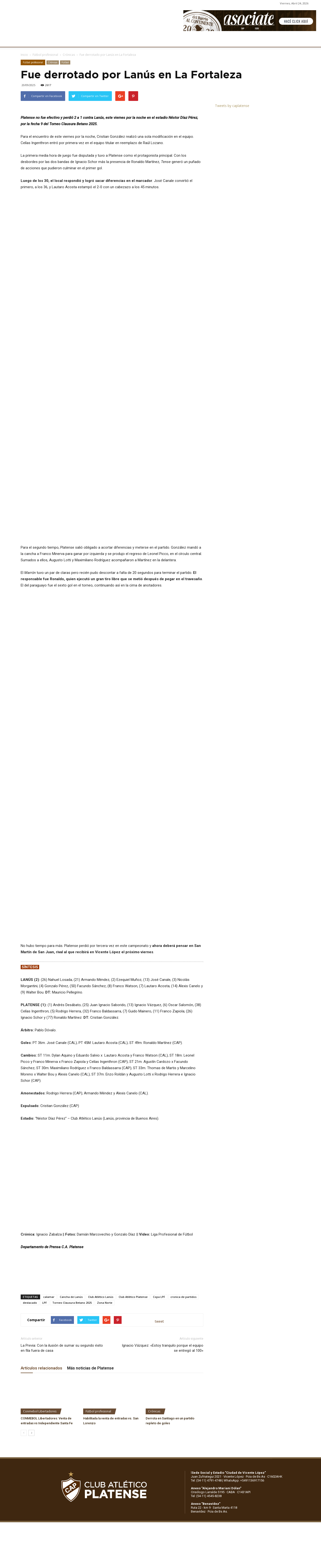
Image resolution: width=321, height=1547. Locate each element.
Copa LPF (159, 1185)
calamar (48, 1185)
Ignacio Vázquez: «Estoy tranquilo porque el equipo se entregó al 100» (162, 1236)
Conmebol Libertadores (39, 1300)
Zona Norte (104, 1191)
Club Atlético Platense (133, 1185)
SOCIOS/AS (183, 40)
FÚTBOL (86, 40)
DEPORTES (108, 40)
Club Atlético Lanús (100, 1185)
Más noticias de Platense (90, 1256)
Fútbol (65, 62)
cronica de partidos (183, 1185)
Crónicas (69, 55)
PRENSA (159, 40)
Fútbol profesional (45, 55)
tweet (159, 1209)
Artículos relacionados (41, 1256)
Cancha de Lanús (71, 1185)
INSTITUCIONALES (57, 40)
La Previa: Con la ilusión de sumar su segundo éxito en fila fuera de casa (62, 1236)
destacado (30, 1191)
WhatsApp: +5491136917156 (244, 1369)
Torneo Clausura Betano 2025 (72, 1191)
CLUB (30, 40)
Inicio (24, 55)
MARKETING (135, 40)
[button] (313, 41)
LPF (44, 1191)
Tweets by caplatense (232, 105)
